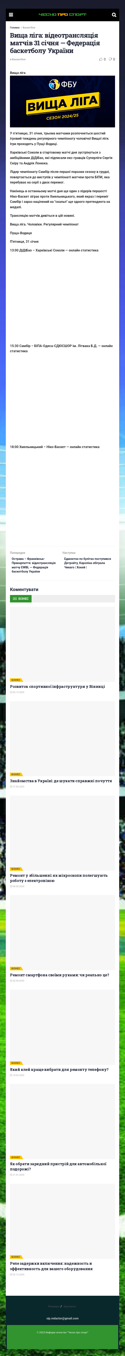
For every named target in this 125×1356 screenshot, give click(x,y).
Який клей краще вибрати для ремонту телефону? (59, 1076)
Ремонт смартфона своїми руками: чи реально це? (59, 981)
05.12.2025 (17, 699)
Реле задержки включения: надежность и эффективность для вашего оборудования (51, 1273)
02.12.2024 (17, 1281)
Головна (15, 27)
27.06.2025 (17, 793)
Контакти (70, 1313)
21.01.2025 (17, 1181)
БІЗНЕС (16, 687)
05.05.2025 (17, 893)
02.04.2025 (17, 987)
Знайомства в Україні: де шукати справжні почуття (61, 787)
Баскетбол (29, 27)
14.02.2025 (17, 1082)
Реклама (53, 1313)
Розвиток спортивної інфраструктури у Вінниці (57, 693)
